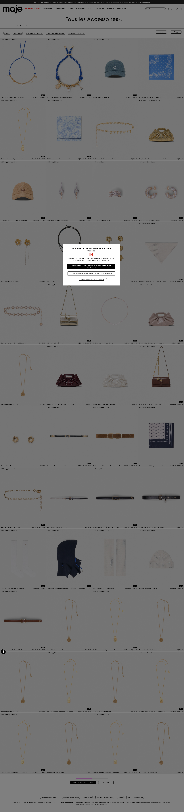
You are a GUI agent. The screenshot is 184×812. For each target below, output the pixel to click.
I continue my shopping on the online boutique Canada (92, 273)
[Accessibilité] (3, 652)
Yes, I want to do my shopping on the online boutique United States (92, 266)
